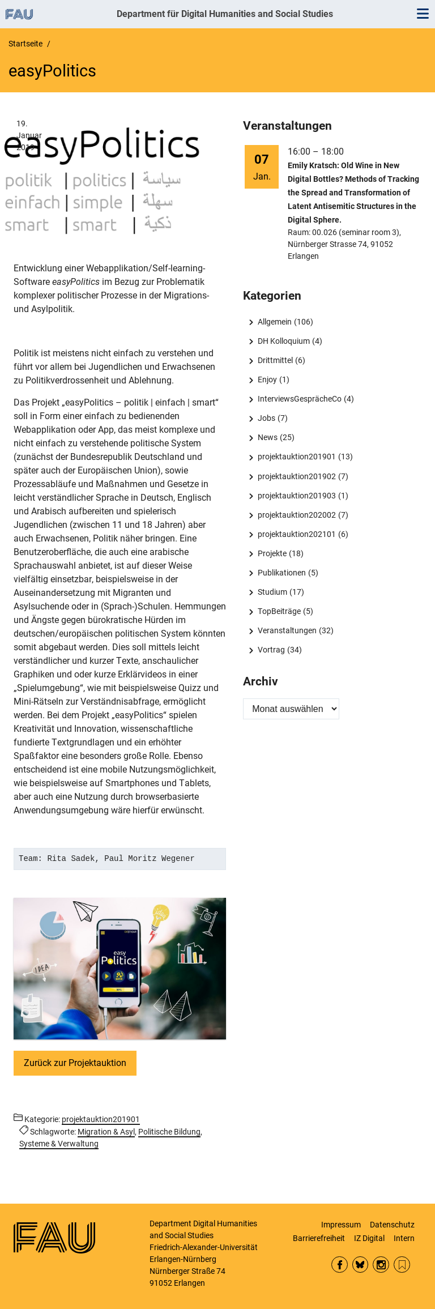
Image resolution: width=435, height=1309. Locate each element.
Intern (404, 1238)
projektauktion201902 (297, 476)
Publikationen (282, 572)
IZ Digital (369, 1238)
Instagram (381, 1264)
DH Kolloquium (284, 341)
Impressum (341, 1224)
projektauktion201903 (297, 495)
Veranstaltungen (287, 630)
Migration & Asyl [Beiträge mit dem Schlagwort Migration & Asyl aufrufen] (106, 1131)
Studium (272, 591)
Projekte (272, 553)
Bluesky (360, 1264)
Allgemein (275, 321)
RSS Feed (402, 1264)
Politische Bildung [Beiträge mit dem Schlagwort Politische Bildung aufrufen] (169, 1131)
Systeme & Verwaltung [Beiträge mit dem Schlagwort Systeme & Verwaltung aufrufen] (59, 1143)
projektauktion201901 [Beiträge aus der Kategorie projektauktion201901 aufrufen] (101, 1119)
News (268, 437)
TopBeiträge (279, 611)
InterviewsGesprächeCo (300, 398)
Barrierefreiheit (319, 1238)
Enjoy (267, 379)
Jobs (266, 418)
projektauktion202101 (297, 534)
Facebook (339, 1264)
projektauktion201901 (297, 456)
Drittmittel (275, 360)
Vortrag (271, 649)
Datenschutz (392, 1224)
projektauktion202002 (297, 514)
